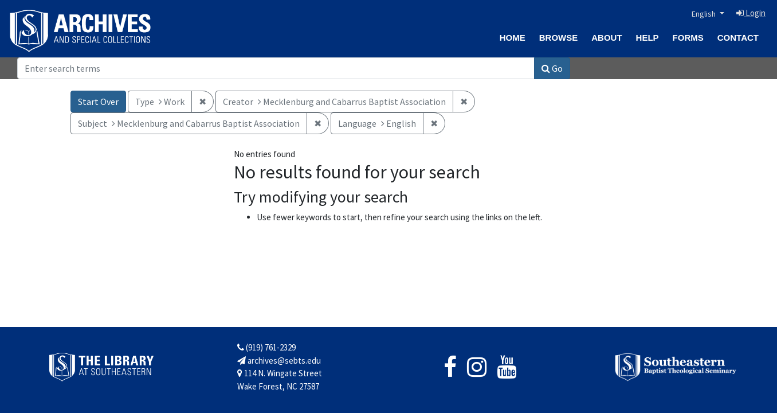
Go (552, 68)
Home (512, 37)
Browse (558, 37)
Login (751, 12)
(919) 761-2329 (266, 347)
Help (647, 37)
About (606, 37)
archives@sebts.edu (279, 360)
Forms (688, 37)
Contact (738, 37)
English (704, 14)
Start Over (98, 101)
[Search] (276, 68)
